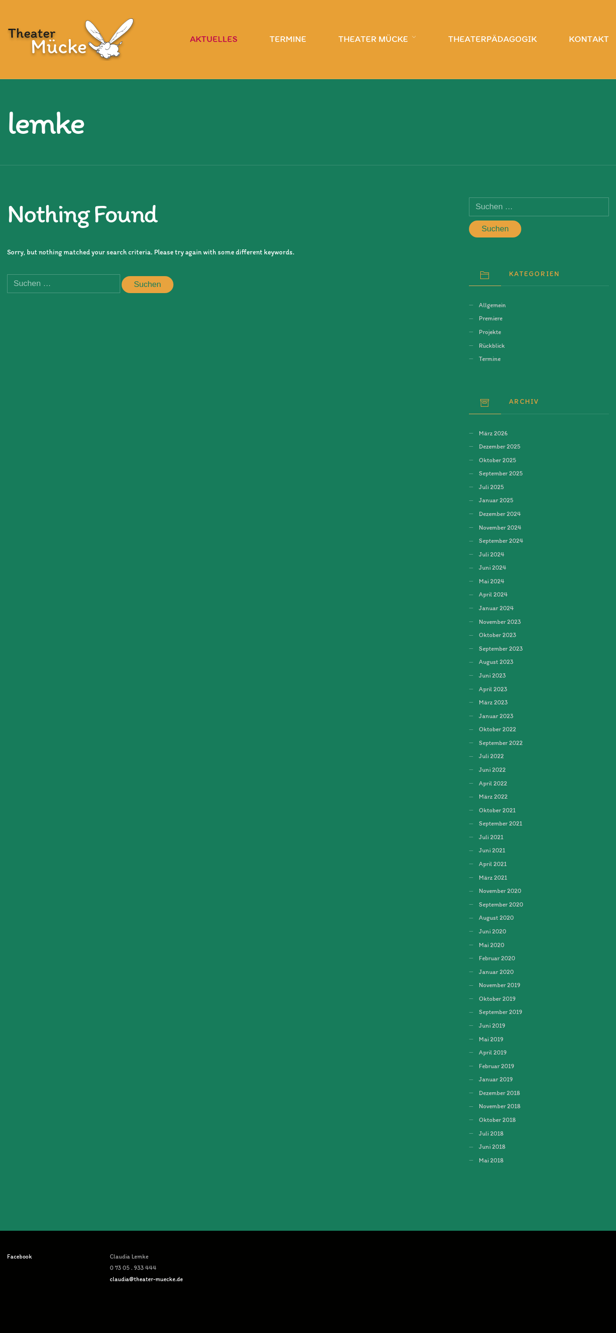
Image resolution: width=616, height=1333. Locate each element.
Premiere (490, 318)
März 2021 (493, 877)
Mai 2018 (491, 1160)
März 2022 (493, 796)
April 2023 (493, 689)
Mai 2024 (491, 581)
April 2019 (493, 1052)
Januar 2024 (496, 608)
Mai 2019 (491, 1039)
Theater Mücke (373, 38)
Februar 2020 (497, 958)
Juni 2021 (492, 850)
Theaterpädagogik (492, 38)
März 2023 (493, 702)
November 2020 (500, 890)
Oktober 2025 (497, 460)
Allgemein (492, 305)
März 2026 (493, 433)
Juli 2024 (491, 554)
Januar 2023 (496, 716)
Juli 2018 (491, 1133)
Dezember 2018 (499, 1092)
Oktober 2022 (497, 729)
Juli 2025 (491, 487)
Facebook (19, 1256)
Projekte (490, 331)
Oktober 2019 (497, 998)
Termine (288, 38)
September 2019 (500, 1011)
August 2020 (496, 917)
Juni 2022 (492, 769)
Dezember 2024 (500, 513)
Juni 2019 (492, 1025)
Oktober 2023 (497, 634)
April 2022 (493, 783)
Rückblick (492, 345)
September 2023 (501, 648)
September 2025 (501, 473)
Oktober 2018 (497, 1119)
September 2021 (500, 823)
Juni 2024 (492, 567)
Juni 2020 (492, 931)
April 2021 (493, 863)
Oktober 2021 (497, 810)
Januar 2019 (496, 1079)
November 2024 (500, 527)
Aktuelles (214, 38)
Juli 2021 (491, 837)
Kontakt (589, 38)
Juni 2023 (492, 675)
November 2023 (500, 621)
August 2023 (496, 661)
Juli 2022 (491, 756)
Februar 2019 (496, 1066)
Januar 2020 (496, 971)
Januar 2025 (496, 500)
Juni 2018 (492, 1146)
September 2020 (501, 904)
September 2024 (501, 540)
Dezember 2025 (499, 446)
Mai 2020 (491, 945)
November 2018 (499, 1106)
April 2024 (493, 594)
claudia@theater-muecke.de (146, 1279)
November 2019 (499, 985)
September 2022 (501, 742)
